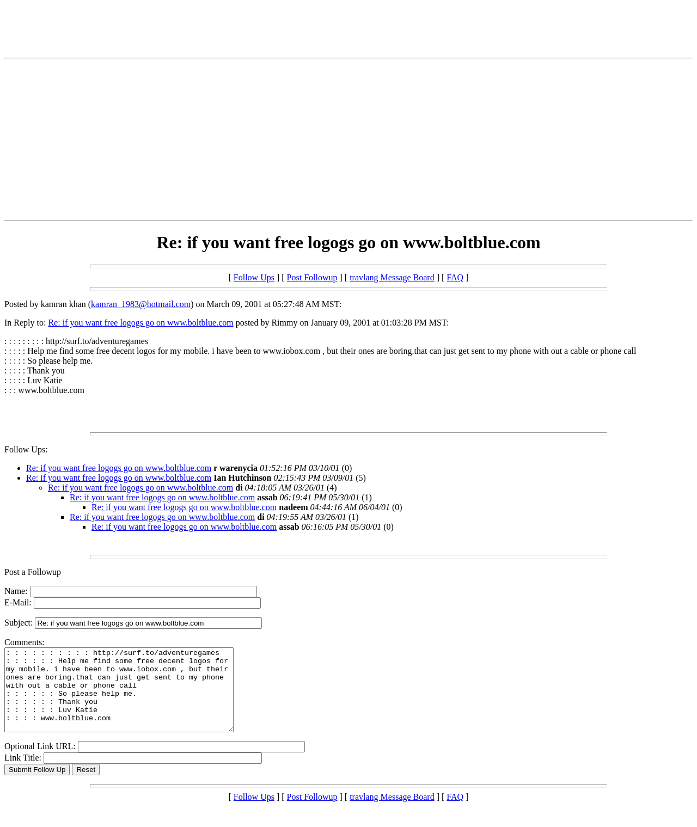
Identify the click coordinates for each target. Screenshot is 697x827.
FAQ (455, 277)
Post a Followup (32, 572)
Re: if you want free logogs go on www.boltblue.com (140, 322)
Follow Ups (254, 277)
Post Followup (312, 277)
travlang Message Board (392, 277)
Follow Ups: (26, 449)
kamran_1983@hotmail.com (141, 304)
